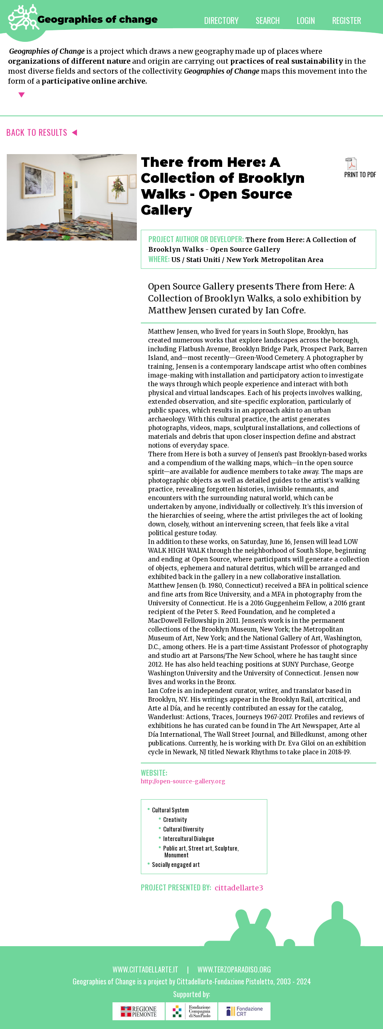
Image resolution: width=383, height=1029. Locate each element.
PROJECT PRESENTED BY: (176, 887)
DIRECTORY (221, 20)
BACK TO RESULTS (41, 132)
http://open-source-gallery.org (183, 781)
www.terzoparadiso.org (234, 969)
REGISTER (346, 20)
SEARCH (268, 20)
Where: (159, 259)
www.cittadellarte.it (145, 969)
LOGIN (306, 20)
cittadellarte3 (239, 887)
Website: (154, 772)
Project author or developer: (196, 239)
